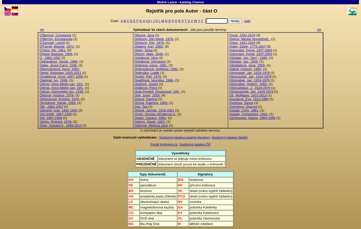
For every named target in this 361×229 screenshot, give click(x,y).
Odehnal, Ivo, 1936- (53, 80)
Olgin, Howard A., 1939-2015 (60, 125)
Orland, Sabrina (145, 99)
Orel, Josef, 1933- (147, 95)
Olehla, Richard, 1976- (55, 122)
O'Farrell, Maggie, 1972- (57, 46)
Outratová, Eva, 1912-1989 (248, 99)
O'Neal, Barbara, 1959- (56, 54)
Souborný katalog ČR (195, 144)
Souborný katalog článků (230, 137)
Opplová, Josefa (146, 84)
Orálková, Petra (145, 88)
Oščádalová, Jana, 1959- (247, 65)
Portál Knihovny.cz (163, 144)
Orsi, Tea (140, 106)
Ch (148, 21)
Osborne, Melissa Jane (151, 125)
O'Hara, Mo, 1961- (52, 50)
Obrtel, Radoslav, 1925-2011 (60, 73)
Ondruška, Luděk (146, 73)
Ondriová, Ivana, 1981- (151, 65)
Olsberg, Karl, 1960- (149, 46)
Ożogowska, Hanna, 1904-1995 (252, 118)
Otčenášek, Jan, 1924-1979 (249, 80)
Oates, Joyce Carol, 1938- (58, 65)
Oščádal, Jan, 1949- (243, 61)
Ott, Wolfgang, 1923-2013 (248, 95)
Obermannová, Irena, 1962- (59, 69)
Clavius (198, 2)
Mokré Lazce (167, 2)
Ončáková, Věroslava (150, 61)
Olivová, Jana (144, 35)
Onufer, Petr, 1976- (148, 76)
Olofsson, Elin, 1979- (149, 43)
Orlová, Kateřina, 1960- (151, 103)
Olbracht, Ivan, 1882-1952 (58, 110)
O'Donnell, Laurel (52, 43)
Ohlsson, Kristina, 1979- (56, 95)
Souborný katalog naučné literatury (184, 137)
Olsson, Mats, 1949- (149, 54)
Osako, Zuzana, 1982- (150, 118)
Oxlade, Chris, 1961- (244, 110)
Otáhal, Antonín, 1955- (245, 69)
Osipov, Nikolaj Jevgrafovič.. (249, 39)
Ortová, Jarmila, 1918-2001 (154, 110)
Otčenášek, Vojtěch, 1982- (248, 84)
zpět (247, 21)
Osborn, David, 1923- (150, 122)
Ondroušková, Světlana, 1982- (156, 69)
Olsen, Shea (143, 50)
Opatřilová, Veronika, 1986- (154, 80)
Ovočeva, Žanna (241, 103)
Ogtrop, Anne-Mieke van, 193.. (61, 88)
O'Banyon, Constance (55, 35)
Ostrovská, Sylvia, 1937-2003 (250, 50)
